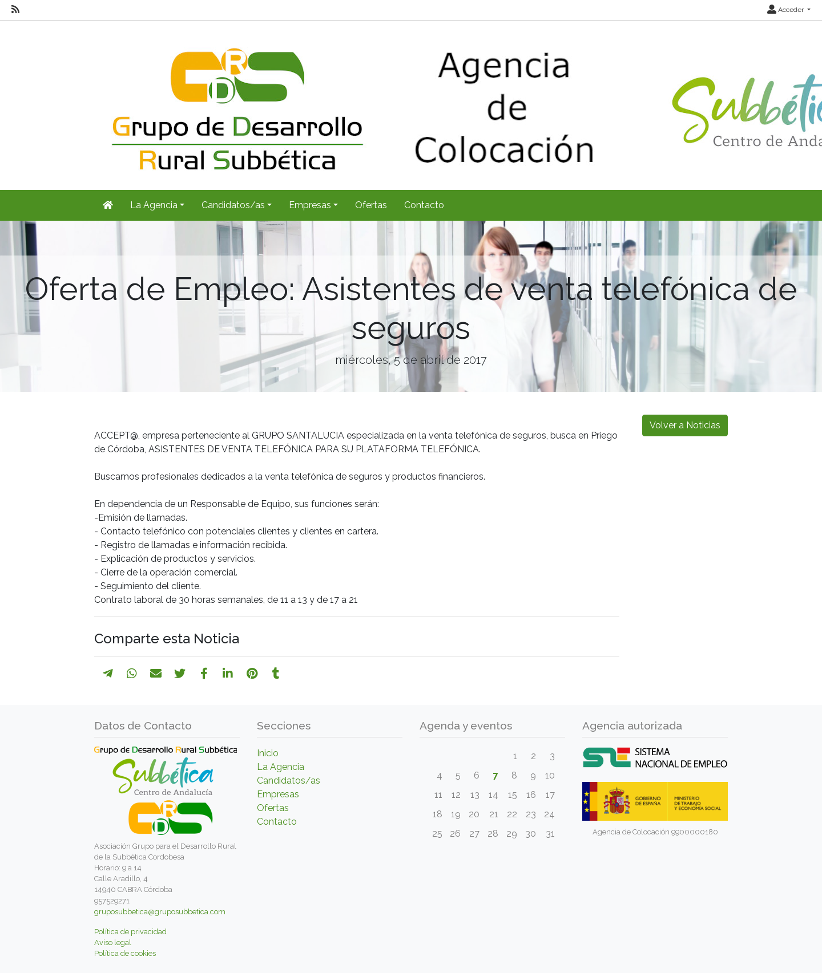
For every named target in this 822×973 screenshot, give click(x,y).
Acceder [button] (786, 10)
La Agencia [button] (154, 205)
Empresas (278, 794)
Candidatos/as (288, 780)
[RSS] (15, 10)
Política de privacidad (130, 931)
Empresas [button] (310, 205)
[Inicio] (108, 205)
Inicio (268, 753)
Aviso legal (112, 942)
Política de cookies (125, 953)
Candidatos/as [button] (233, 205)
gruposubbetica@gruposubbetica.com (159, 911)
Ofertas (371, 205)
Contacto (424, 205)
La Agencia (280, 766)
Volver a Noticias (685, 425)
